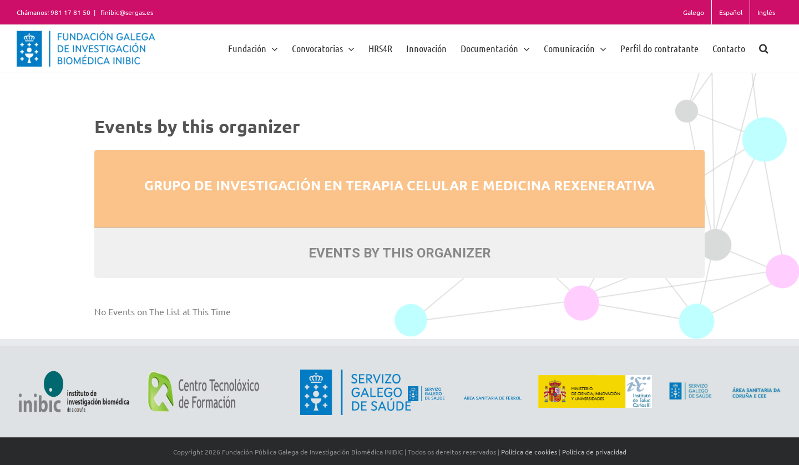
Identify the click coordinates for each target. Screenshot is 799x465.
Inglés (766, 12)
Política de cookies (529, 451)
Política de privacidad (594, 451)
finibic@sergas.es (126, 12)
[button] (763, 48)
